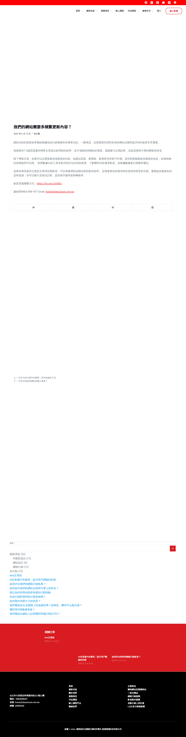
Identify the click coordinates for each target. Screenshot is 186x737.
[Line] (175, 2)
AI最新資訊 (19, 558)
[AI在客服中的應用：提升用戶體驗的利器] (93, 644)
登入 (159, 11)
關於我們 (73, 693)
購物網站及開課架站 (137, 689)
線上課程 (120, 11)
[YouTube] (169, 2)
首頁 (79, 11)
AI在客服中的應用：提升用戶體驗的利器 (33, 579)
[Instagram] (151, 2)
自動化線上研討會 (136, 703)
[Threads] (157, 2)
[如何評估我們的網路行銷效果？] (126, 644)
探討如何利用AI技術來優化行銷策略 (30, 592)
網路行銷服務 (134, 696)
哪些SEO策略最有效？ (22, 609)
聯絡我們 (73, 707)
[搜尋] (173, 548)
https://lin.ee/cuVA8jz (49, 183)
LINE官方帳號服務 (136, 707)
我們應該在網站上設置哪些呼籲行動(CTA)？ (35, 613)
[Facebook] (146, 2)
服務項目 (107, 11)
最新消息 (92, 11)
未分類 (37, 134)
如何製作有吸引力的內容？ (25, 601)
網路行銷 (18, 566)
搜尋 (12, 543)
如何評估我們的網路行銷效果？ (28, 583)
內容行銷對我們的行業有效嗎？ (28, 596)
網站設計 (18, 562)
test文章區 (16, 575)
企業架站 (132, 686)
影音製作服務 (134, 700)
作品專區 (134, 11)
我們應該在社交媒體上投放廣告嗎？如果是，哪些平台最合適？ (46, 605)
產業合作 (148, 11)
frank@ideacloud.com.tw (60, 191)
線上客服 (174, 11)
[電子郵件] (163, 2)
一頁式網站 (133, 693)
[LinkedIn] (152, 207)
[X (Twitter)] (73, 207)
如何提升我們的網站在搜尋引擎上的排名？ (34, 588)
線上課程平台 (75, 703)
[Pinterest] (113, 207)
